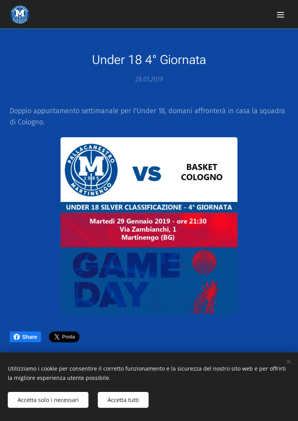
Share (25, 337)
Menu (280, 14)
